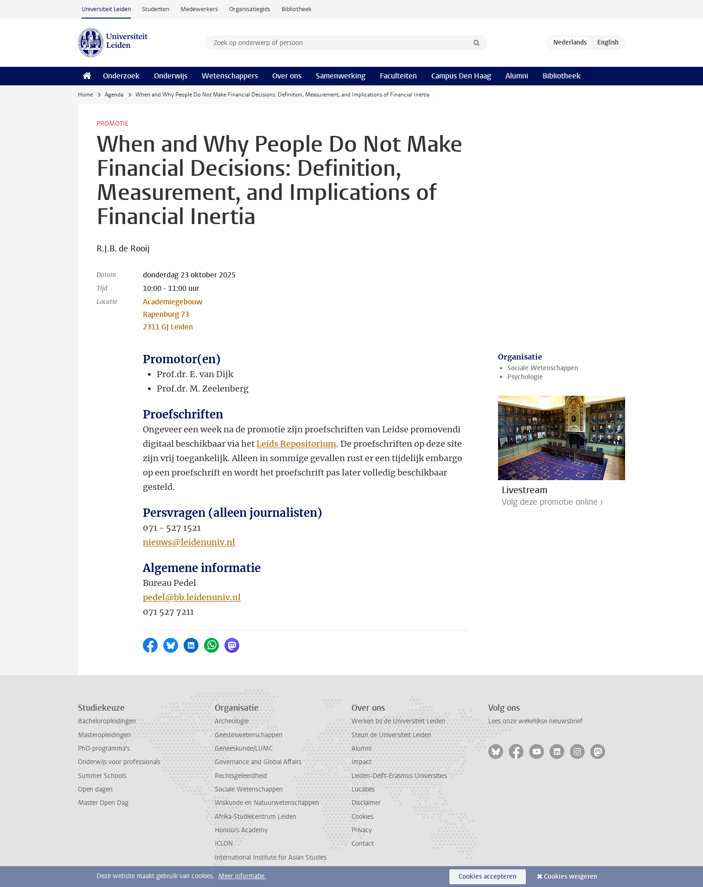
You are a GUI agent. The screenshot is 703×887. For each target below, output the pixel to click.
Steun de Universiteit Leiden (391, 735)
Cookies (362, 816)
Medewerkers (199, 9)
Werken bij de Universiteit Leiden (398, 721)
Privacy (362, 830)
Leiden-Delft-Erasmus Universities (399, 775)
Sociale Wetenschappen (542, 368)
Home (85, 94)
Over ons (286, 76)
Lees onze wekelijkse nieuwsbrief (535, 721)
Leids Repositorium (296, 443)
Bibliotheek (296, 9)
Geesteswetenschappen (248, 735)
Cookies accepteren (488, 876)
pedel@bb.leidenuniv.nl (192, 597)
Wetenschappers (230, 76)
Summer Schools (102, 775)
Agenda (114, 94)
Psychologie (525, 377)
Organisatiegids (249, 9)
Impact (361, 762)
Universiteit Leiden (106, 9)
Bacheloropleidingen (107, 721)
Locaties (363, 789)
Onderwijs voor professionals (119, 762)
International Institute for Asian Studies (270, 857)
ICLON (224, 843)
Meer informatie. (242, 876)
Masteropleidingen (104, 735)
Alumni (516, 76)
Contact (363, 843)
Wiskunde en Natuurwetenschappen (267, 802)
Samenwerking (340, 76)
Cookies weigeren (570, 876)
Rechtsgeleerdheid (241, 775)
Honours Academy (241, 830)
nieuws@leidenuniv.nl (189, 542)
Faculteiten (398, 76)
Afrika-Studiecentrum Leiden (255, 816)
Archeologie (232, 721)
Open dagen (95, 789)
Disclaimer (366, 802)
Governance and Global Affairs (258, 762)
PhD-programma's (104, 748)
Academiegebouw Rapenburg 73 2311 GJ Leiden (172, 314)
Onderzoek (121, 76)
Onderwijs (170, 76)
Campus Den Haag (461, 76)
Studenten (155, 9)
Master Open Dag (103, 802)
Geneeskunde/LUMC (244, 748)
